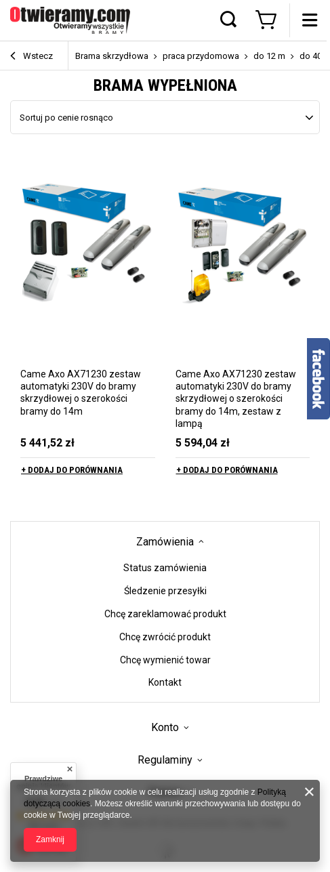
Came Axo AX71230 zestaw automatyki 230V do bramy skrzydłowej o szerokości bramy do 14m (80, 393)
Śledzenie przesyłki (165, 590)
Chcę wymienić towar (165, 660)
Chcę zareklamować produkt (165, 613)
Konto (165, 727)
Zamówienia (165, 541)
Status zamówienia (165, 567)
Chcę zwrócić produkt (165, 636)
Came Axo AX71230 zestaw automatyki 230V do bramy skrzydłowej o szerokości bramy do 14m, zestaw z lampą (236, 399)
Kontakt (165, 682)
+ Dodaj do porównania (72, 470)
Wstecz (31, 57)
